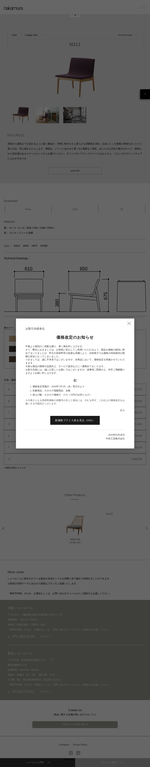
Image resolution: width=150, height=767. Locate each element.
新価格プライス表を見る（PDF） (75, 420)
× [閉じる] (129, 323)
